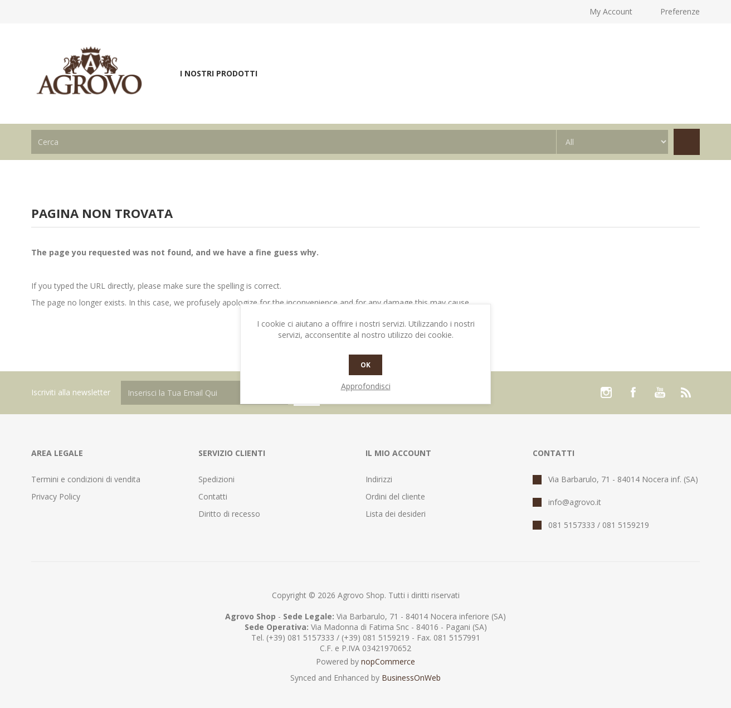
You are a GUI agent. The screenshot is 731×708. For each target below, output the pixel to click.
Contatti (212, 496)
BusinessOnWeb (411, 677)
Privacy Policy (55, 496)
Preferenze (680, 11)
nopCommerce (388, 661)
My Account (610, 11)
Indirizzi (379, 479)
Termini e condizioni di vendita (85, 479)
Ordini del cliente (395, 496)
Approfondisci (366, 386)
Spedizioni (216, 479)
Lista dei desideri (396, 513)
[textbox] (293, 142)
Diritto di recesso (229, 513)
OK (365, 365)
